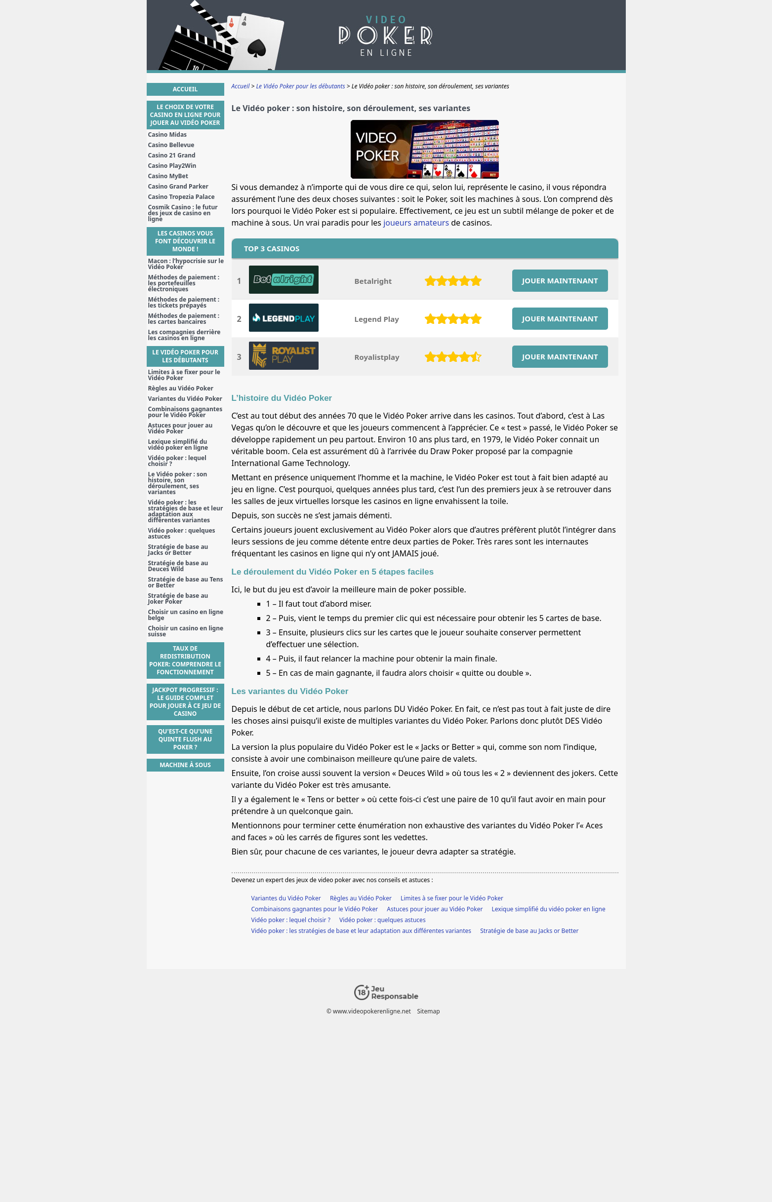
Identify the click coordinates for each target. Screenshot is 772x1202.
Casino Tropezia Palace (181, 197)
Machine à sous (185, 765)
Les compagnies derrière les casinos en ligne (184, 335)
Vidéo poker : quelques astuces (382, 920)
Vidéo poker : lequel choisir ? (290, 920)
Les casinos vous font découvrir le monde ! (185, 241)
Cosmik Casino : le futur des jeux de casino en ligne (183, 213)
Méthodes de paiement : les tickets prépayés (184, 303)
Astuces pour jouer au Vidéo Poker (435, 909)
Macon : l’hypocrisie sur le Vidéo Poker (186, 264)
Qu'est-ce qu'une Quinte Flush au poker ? (185, 739)
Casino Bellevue (171, 145)
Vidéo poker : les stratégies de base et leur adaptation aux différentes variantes (361, 931)
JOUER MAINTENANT (560, 280)
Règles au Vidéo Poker (361, 898)
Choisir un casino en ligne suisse (186, 631)
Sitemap (428, 1011)
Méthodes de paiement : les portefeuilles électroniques (184, 283)
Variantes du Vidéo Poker (286, 898)
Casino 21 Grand (172, 155)
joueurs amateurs (416, 222)
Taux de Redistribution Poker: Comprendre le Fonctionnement (185, 660)
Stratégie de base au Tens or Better (185, 582)
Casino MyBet (168, 176)
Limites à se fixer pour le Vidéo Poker (452, 898)
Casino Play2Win (172, 166)
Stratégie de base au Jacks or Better (529, 931)
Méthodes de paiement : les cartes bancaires (184, 319)
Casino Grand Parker (178, 187)
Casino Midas (167, 135)
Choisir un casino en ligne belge (186, 615)
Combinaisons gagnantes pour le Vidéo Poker (314, 909)
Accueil (185, 89)
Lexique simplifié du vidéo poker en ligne (549, 909)
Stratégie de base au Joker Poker (178, 599)
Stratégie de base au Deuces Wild (178, 566)
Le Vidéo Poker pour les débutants (185, 356)
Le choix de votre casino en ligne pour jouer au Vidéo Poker (185, 115)
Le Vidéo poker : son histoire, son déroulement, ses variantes (177, 483)
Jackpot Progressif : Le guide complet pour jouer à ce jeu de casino (185, 702)
